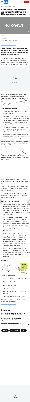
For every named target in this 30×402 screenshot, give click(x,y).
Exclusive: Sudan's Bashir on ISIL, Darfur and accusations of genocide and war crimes (13, 314)
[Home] (1, 6)
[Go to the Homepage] (6, 2)
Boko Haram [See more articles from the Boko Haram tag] (14, 330)
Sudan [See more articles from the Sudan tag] (5, 330)
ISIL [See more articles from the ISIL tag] (24, 330)
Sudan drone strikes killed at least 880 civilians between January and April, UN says (13, 324)
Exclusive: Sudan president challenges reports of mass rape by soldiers (11, 319)
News (5, 6)
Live (26, 2)
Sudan (14, 6)
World (9, 6)
